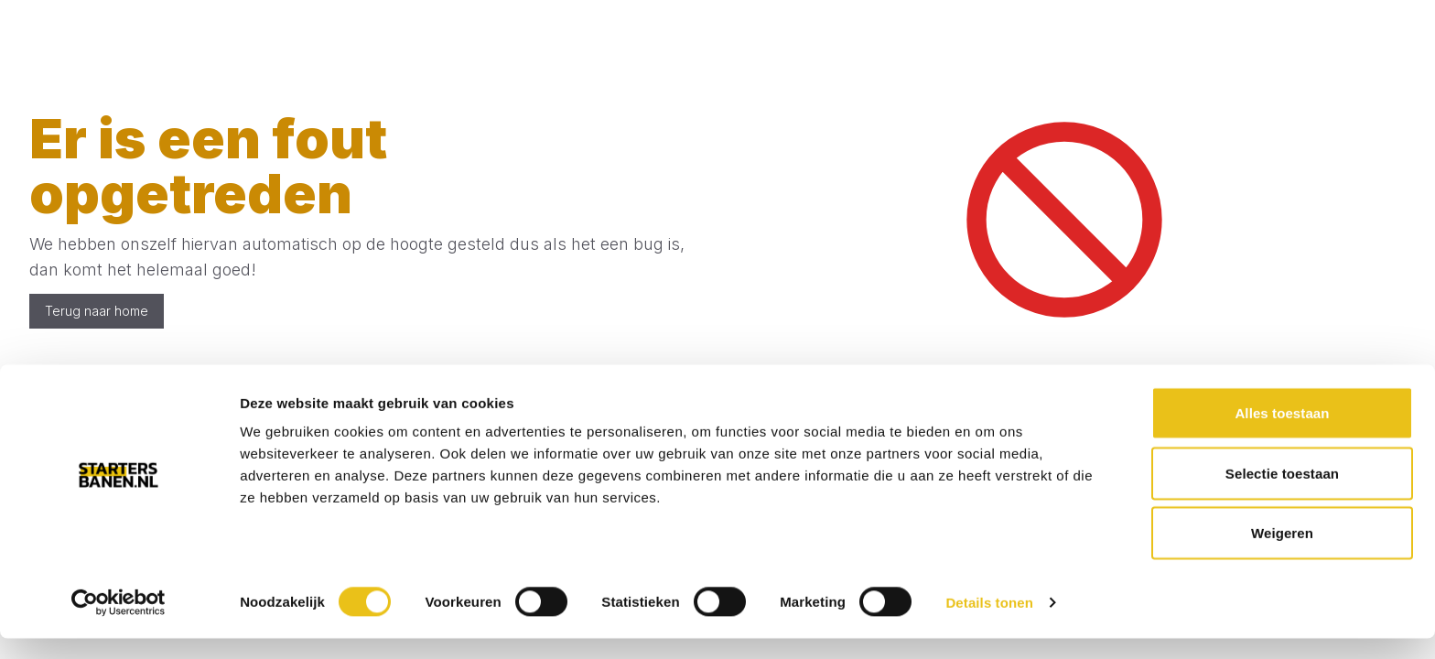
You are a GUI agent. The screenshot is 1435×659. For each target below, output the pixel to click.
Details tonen (988, 623)
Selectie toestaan (1282, 494)
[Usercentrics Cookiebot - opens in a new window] (118, 623)
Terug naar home (96, 311)
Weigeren (1282, 553)
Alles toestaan (1282, 433)
